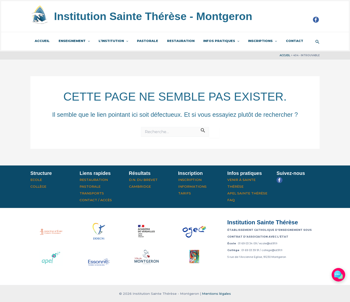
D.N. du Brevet (143, 180)
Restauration (169, 41)
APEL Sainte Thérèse (247, 193)
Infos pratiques (207, 41)
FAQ (231, 200)
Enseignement (70, 41)
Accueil (41, 41)
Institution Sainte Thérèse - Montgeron (153, 16)
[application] (84, 41)
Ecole (36, 180)
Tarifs (184, 193)
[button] (317, 41)
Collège (38, 186)
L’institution (107, 41)
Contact (275, 41)
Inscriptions (246, 41)
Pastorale (138, 41)
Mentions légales (216, 293)
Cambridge (140, 186)
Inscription (190, 180)
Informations (192, 186)
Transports (92, 193)
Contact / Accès (96, 200)
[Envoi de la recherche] (203, 129)
